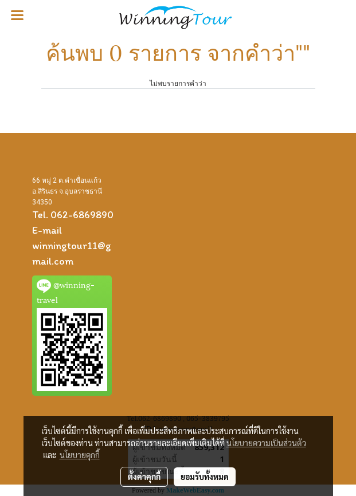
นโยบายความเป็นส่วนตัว (266, 443)
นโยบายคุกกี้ (80, 455)
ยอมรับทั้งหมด (205, 476)
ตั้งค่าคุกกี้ (144, 476)
